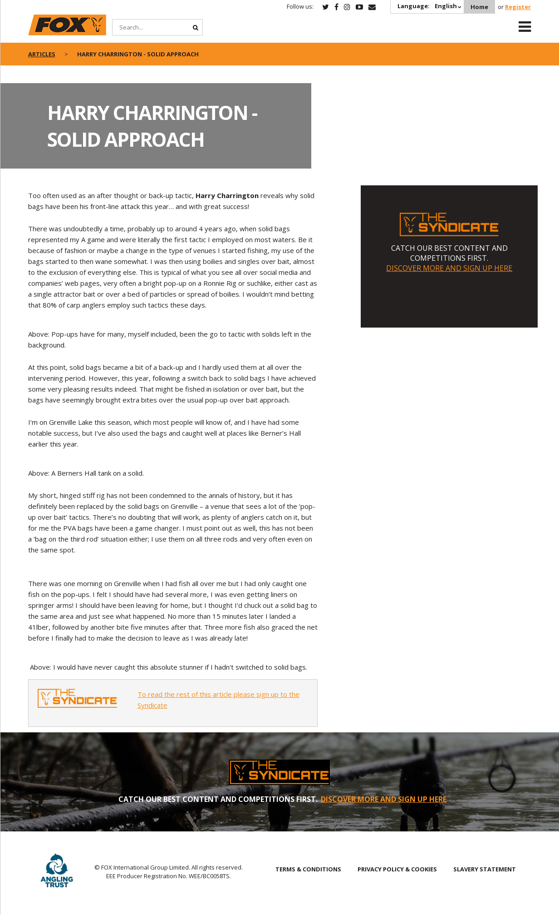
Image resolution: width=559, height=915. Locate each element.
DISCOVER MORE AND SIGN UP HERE (449, 268)
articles (41, 54)
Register (518, 7)
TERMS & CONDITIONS (308, 869)
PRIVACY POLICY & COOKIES (397, 869)
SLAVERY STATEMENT (484, 869)
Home (479, 7)
